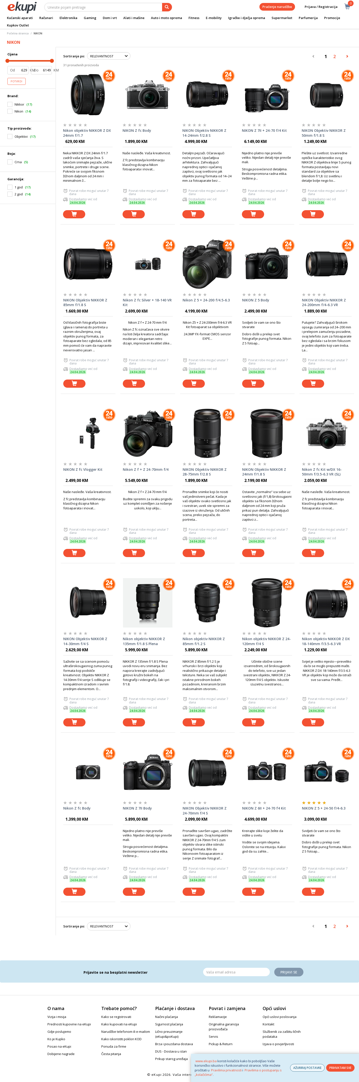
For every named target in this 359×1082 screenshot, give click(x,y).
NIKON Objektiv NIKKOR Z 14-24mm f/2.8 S (204, 133)
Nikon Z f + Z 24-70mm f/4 (146, 469)
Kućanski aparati (20, 18)
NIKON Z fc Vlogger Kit (83, 469)
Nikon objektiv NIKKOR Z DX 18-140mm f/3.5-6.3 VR (326, 641)
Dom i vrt (110, 18)
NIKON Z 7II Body (137, 808)
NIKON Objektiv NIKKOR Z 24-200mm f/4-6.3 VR (324, 302)
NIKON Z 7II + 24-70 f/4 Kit (264, 130)
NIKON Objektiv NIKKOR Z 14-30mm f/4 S (85, 641)
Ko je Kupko (56, 1039)
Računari (46, 18)
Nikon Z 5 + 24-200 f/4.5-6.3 (206, 300)
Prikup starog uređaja (171, 1059)
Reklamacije (218, 1016)
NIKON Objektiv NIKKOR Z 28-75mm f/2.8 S (205, 472)
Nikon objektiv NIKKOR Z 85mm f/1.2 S (204, 641)
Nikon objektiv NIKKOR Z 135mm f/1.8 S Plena (144, 641)
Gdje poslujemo (59, 1031)
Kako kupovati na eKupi (119, 1024)
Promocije (332, 18)
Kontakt (268, 1024)
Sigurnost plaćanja (169, 1024)
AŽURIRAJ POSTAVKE (307, 1068)
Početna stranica (18, 33)
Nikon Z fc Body (77, 808)
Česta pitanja (111, 1054)
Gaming (90, 18)
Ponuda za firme (113, 1046)
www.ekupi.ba (206, 1061)
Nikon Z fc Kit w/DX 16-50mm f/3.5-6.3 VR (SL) (322, 472)
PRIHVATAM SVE (340, 1068)
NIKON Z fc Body (137, 130)
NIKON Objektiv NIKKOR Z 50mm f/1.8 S (324, 133)
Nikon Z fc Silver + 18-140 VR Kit (147, 302)
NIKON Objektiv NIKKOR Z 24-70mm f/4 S (205, 810)
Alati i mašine (134, 18)
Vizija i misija (56, 1016)
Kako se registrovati (116, 1016)
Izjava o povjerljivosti (278, 1044)
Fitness (194, 18)
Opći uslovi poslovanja (279, 1016)
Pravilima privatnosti (226, 1070)
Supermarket (282, 18)
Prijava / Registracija (318, 6)
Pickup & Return (220, 1044)
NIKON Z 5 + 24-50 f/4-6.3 (323, 808)
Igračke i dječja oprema (246, 18)
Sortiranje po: (74, 56)
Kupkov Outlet (18, 25)
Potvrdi (16, 81)
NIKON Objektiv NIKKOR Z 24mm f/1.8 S (264, 472)
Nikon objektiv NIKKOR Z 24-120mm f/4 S (266, 641)
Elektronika (68, 18)
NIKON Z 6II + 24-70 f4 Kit (264, 808)
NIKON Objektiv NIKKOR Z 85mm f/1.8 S (85, 302)
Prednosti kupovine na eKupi (69, 1024)
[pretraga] (167, 7)
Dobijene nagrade (61, 1054)
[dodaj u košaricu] (74, 214)
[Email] (236, 972)
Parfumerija (308, 18)
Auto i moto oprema (166, 18)
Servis (213, 1036)
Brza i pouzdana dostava (174, 1044)
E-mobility (214, 18)
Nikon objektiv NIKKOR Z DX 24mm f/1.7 (87, 133)
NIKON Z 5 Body (255, 300)
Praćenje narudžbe (277, 6)
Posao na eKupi (59, 1046)
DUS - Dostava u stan (171, 1051)
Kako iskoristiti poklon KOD (121, 1039)
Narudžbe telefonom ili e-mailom (125, 1031)
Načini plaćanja (166, 1016)
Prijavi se (288, 972)
